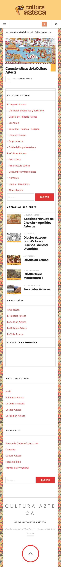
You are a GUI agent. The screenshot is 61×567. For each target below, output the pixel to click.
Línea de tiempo (17, 134)
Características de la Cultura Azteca (26, 70)
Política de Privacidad (17, 467)
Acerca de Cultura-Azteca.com (21, 443)
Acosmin (30, 533)
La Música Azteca (35, 260)
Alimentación (16, 189)
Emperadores (16, 141)
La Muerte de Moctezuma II (33, 276)
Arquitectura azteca (19, 165)
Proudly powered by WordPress (19, 529)
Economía (14, 122)
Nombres (14, 177)
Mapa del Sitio (13, 461)
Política (25, 128)
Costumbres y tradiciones (22, 171)
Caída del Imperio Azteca (22, 147)
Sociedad (14, 128)
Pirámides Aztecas (36, 289)
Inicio (8, 391)
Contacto (10, 449)
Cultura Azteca (13, 455)
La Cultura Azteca (24, 78)
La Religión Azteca (17, 327)
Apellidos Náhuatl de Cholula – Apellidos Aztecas (38, 222)
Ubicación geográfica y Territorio (26, 110)
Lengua (12, 183)
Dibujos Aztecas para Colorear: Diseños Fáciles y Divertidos (35, 243)
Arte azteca (15, 159)
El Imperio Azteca (16, 104)
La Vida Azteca (15, 333)
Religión (35, 128)
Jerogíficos (23, 183)
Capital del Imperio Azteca (23, 116)
